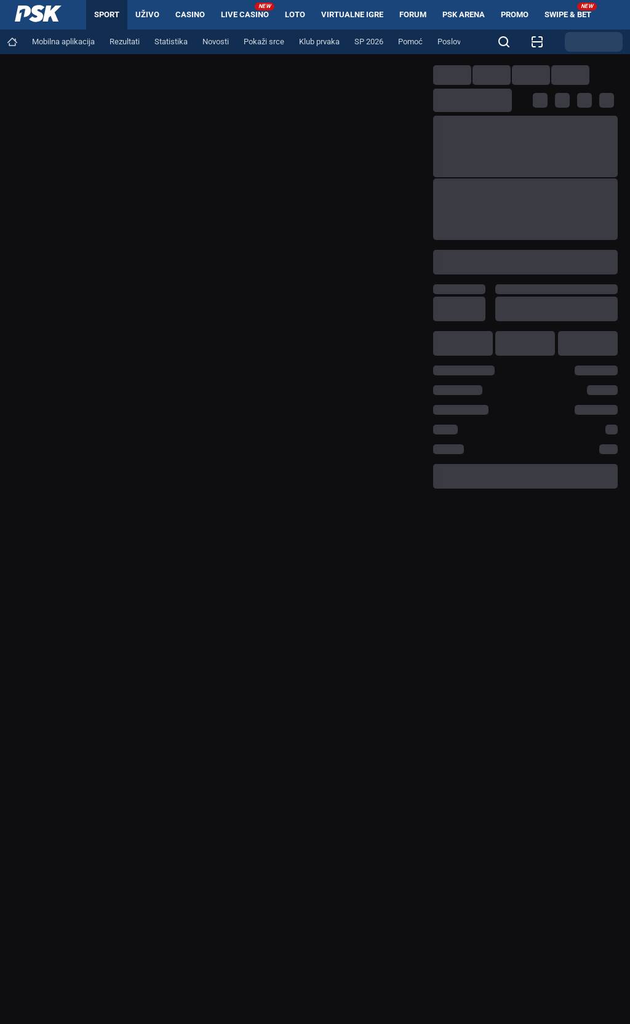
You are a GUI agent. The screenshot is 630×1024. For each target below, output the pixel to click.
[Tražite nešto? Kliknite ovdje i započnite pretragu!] (503, 41)
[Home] (38, 15)
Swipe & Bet (570, 10)
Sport (106, 14)
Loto (295, 14)
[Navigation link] (12, 42)
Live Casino (247, 10)
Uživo (147, 14)
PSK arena (463, 14)
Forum (412, 14)
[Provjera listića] (537, 41)
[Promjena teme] (594, 42)
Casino (190, 14)
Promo (514, 14)
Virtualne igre (352, 14)
